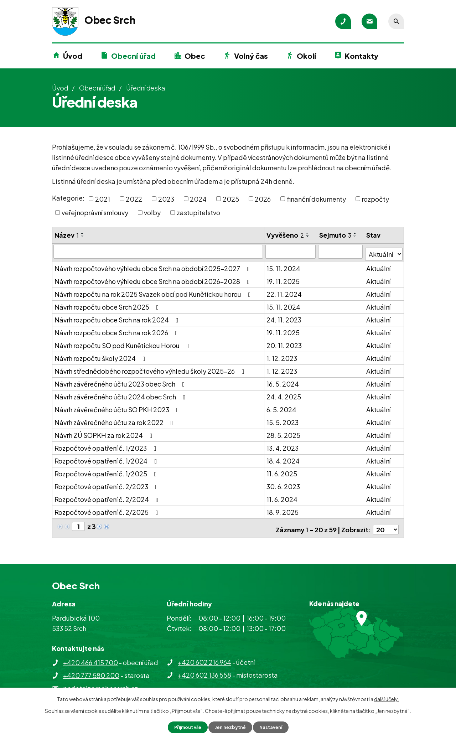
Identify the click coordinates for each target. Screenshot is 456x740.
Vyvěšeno (285, 235)
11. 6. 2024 (282, 497)
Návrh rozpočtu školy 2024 (101, 356)
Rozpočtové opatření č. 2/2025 (108, 510)
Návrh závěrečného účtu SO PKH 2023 (118, 407)
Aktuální (379, 266)
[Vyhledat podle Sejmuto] (340, 251)
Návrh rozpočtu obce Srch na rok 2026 (118, 330)
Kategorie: (68, 198)
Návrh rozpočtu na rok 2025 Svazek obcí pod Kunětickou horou (154, 292)
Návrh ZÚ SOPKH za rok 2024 (105, 433)
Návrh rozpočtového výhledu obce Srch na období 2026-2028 (154, 279)
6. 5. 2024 (282, 407)
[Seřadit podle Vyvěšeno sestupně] (308, 236)
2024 (198, 199)
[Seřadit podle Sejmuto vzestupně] (355, 233)
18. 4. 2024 (283, 458)
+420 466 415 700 (90, 657)
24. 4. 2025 (284, 394)
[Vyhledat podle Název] (158, 251)
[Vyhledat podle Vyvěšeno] (291, 251)
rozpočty (375, 199)
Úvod (72, 55)
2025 (231, 199)
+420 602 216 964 (204, 656)
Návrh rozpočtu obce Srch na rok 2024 (118, 317)
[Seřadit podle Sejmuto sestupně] (355, 236)
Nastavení (274, 727)
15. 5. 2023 (283, 420)
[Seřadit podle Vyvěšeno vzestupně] (308, 233)
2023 (166, 199)
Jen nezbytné (231, 727)
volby (152, 212)
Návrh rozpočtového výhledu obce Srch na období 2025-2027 (154, 266)
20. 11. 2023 (284, 343)
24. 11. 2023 (284, 317)
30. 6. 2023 (283, 484)
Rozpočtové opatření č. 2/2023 (108, 484)
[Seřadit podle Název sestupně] (83, 236)
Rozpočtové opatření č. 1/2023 (107, 445)
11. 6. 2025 (282, 471)
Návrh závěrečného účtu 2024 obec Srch (121, 394)
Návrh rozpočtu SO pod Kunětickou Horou (123, 343)
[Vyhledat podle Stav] (384, 251)
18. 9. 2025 (283, 510)
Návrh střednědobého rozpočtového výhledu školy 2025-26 (151, 368)
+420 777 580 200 (91, 670)
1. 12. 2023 (282, 356)
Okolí (306, 55)
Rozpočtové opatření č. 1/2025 (107, 471)
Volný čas (251, 55)
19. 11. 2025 (283, 279)
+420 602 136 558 (204, 669)
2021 (102, 199)
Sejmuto (336, 235)
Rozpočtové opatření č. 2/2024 (108, 497)
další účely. (386, 698)
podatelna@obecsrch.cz (100, 682)
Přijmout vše (184, 727)
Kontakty (361, 55)
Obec (195, 55)
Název (67, 235)
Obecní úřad (133, 55)
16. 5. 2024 (283, 381)
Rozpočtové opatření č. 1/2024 (107, 458)
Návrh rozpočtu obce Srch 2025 (108, 304)
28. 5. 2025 (284, 433)
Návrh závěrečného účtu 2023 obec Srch (121, 381)
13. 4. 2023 (283, 445)
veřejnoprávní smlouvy (95, 212)
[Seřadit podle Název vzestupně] (83, 233)
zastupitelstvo (198, 212)
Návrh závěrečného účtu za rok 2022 (115, 420)
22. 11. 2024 (284, 292)
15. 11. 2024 (284, 266)
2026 (263, 199)
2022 (134, 199)
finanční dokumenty (316, 199)
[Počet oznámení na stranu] (386, 524)
